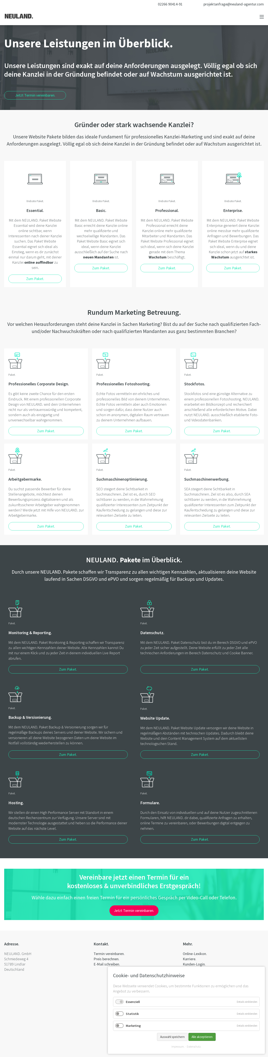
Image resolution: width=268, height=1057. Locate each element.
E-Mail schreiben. (107, 964)
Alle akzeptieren (202, 1037)
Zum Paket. (68, 669)
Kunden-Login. (194, 964)
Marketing (133, 1025)
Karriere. (189, 958)
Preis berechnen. (106, 958)
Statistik (132, 1014)
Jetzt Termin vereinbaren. (35, 95)
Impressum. (177, 1046)
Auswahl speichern (172, 1037)
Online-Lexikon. (195, 953)
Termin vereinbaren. (109, 953)
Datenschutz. (194, 1046)
